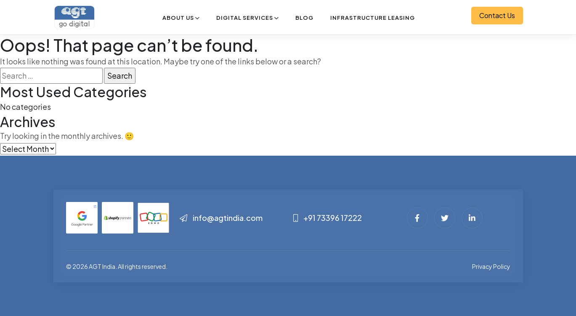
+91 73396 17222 (327, 218)
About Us (178, 17)
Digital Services (244, 17)
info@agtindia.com (221, 218)
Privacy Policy (491, 266)
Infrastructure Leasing (372, 17)
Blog (304, 17)
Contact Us (497, 15)
